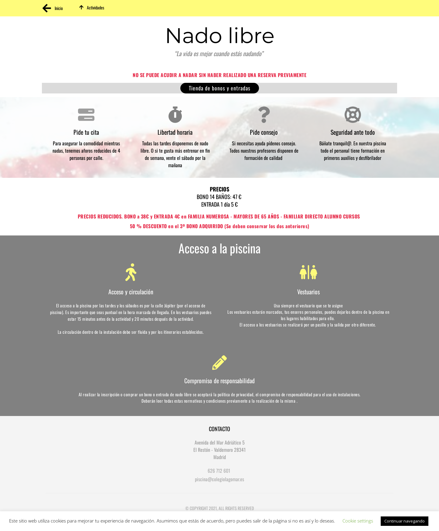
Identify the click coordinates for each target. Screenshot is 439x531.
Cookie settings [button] (357, 521)
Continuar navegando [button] (404, 521)
